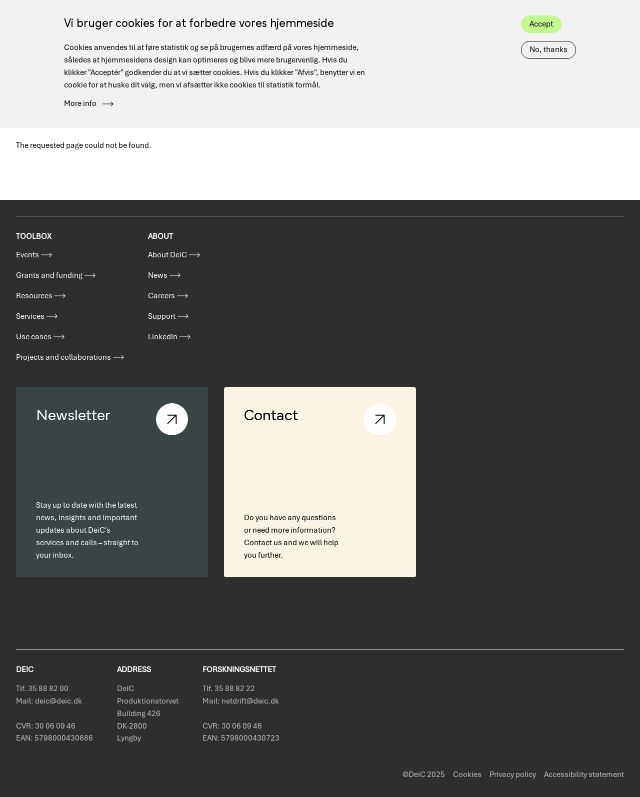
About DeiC (167, 255)
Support (162, 316)
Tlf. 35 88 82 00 (42, 689)
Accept (541, 11)
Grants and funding (49, 275)
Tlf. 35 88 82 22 (228, 689)
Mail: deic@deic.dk (49, 701)
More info (80, 90)
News (158, 275)
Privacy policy (513, 775)
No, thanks (549, 36)
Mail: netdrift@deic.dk (240, 701)
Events (27, 255)
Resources (34, 296)
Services (30, 316)
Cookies (467, 775)
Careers (161, 296)
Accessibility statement (584, 775)
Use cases (34, 337)
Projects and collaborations (63, 357)
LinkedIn (163, 337)
